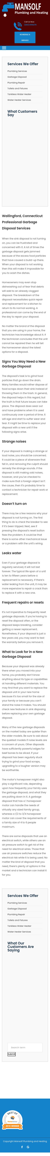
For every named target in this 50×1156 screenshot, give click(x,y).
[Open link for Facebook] (22, 1146)
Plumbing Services (17, 71)
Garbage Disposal (17, 76)
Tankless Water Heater (19, 94)
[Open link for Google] (28, 1146)
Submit (11, 1054)
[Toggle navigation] (4, 48)
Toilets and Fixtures (17, 88)
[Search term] (25, 1047)
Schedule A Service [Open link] (25, 37)
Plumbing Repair (16, 82)
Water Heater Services (19, 100)
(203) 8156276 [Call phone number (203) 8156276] (30, 24)
